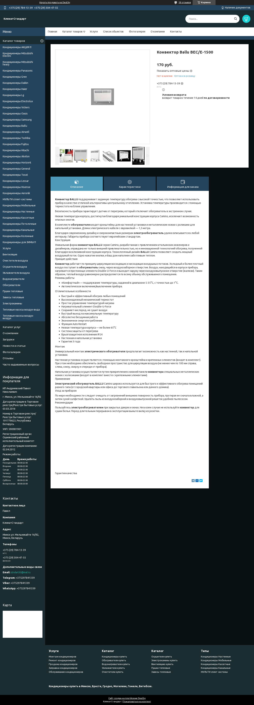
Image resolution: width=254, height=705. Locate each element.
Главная (52, 31)
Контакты (176, 31)
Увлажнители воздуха (16, 272)
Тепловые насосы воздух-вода (21, 309)
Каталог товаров (73, 31)
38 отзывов (185, 2)
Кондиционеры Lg (13, 95)
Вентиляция (10, 254)
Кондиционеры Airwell (16, 131)
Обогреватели (11, 285)
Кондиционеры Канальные (19, 230)
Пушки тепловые (13, 291)
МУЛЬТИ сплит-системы (17, 199)
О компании (158, 31)
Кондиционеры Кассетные (18, 217)
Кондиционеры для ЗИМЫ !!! (19, 242)
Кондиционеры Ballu (15, 125)
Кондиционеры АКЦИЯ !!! (17, 47)
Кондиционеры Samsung (17, 119)
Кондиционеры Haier (15, 89)
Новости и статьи (14, 345)
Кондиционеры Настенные (19, 211)
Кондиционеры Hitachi (16, 150)
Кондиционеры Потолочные (19, 223)
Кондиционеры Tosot (15, 174)
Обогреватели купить (114, 660)
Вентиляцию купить (162, 664)
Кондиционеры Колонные (18, 236)
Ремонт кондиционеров (62, 660)
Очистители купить (112, 672)
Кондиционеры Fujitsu (16, 144)
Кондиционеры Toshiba (16, 138)
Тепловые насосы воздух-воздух (18, 317)
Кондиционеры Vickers (16, 107)
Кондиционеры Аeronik (16, 193)
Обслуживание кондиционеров (66, 672)
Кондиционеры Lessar (16, 180)
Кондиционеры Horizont (17, 162)
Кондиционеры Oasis (15, 113)
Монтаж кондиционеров (62, 656)
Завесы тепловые (13, 297)
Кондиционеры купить (114, 656)
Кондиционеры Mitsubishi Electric (18, 54)
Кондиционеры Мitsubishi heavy (18, 63)
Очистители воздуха (15, 260)
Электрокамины (12, 303)
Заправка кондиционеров (63, 668)
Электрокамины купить (164, 660)
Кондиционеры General (16, 168)
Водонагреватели (13, 279)
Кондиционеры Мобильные (19, 205)
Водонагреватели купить (116, 664)
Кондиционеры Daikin (15, 82)
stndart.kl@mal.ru (21, 572)
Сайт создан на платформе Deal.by (127, 698)
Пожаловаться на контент (137, 701)
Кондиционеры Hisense (16, 187)
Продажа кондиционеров (63, 664)
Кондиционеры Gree (15, 76)
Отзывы (8, 358)
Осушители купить (161, 656)
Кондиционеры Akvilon (16, 156)
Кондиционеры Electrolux (18, 101)
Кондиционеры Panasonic (18, 70)
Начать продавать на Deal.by (54, 2)
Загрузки (8, 339)
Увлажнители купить (113, 668)
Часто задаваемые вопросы (21, 364)
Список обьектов (113, 31)
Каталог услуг (12, 327)
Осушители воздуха (15, 266)
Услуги (94, 31)
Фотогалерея (137, 31)
